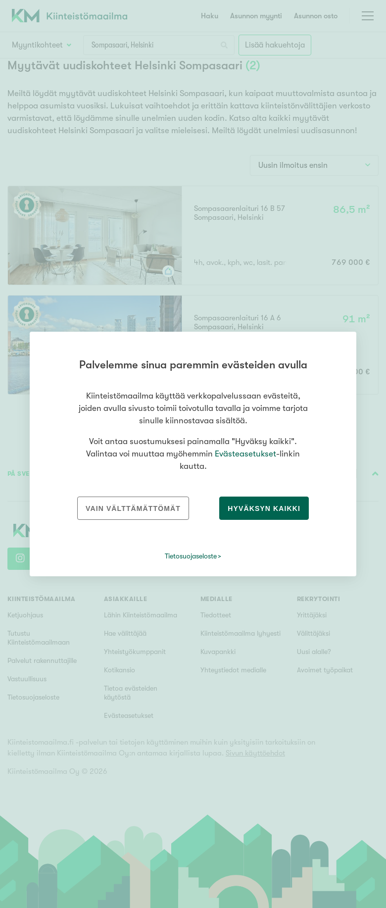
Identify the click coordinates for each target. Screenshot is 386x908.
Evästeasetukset (245, 453)
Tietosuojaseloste (191, 556)
